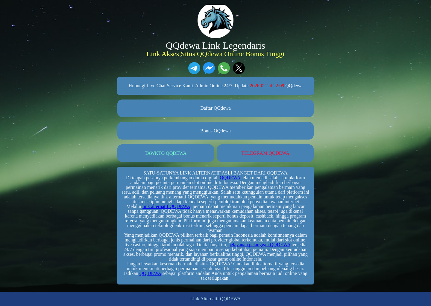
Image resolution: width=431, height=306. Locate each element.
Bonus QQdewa (215, 130)
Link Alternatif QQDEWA (215, 298)
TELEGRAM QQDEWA (265, 153)
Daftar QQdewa (215, 108)
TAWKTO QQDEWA (166, 153)
